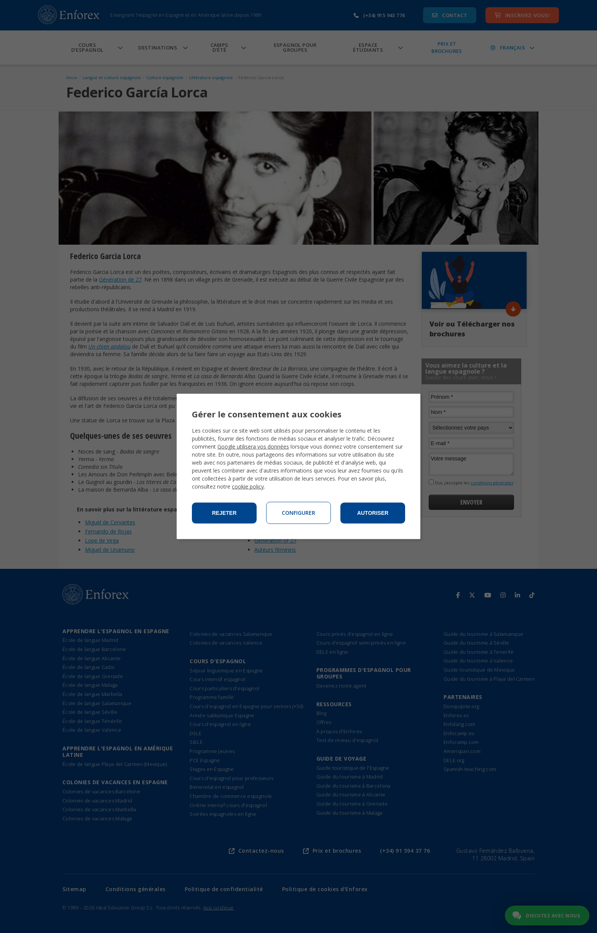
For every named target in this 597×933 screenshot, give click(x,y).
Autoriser (372, 513)
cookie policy (248, 486)
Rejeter (224, 513)
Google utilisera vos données (253, 446)
